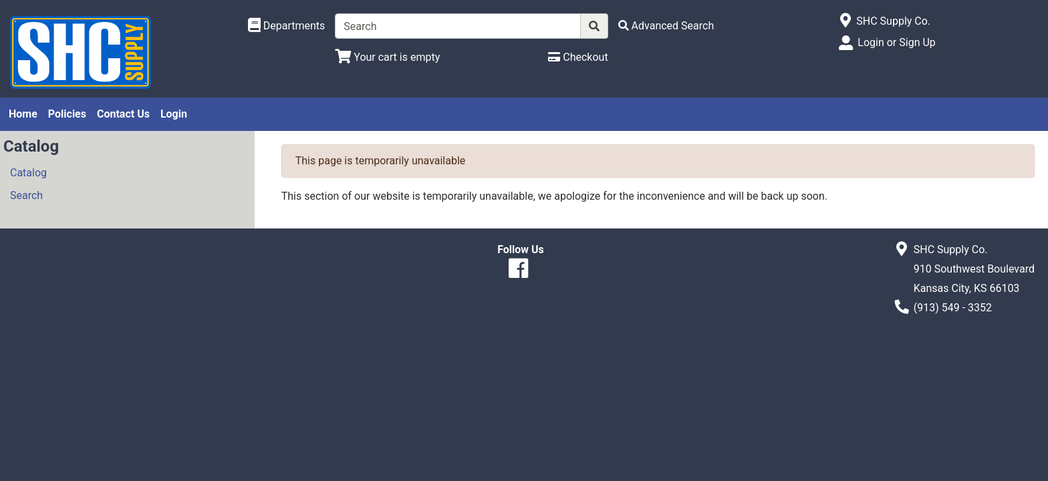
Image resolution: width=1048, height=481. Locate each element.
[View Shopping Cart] (387, 57)
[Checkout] (578, 57)
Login (173, 114)
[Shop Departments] (286, 26)
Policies (67, 114)
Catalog (28, 172)
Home (23, 114)
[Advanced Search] (666, 25)
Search (26, 195)
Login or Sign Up (896, 42)
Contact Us (123, 114)
